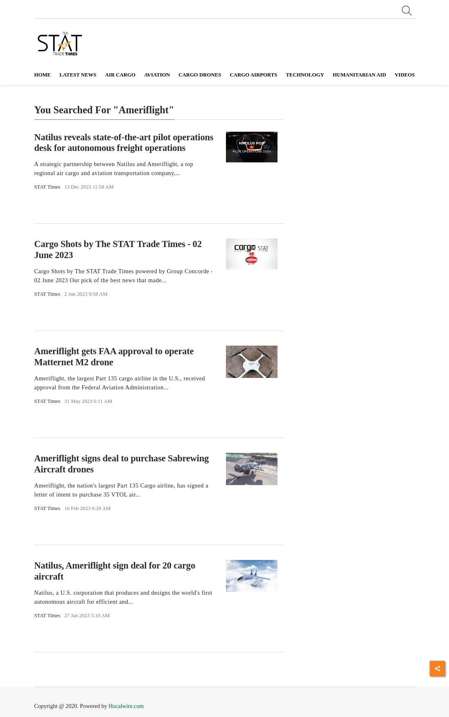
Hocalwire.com (126, 706)
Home (42, 75)
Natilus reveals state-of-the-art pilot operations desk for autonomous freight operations (124, 142)
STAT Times (47, 187)
